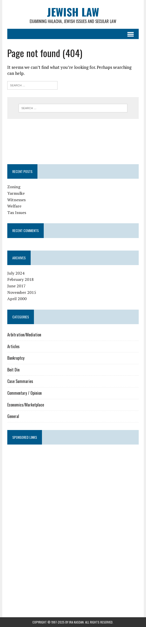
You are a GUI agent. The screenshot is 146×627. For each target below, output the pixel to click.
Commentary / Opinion (24, 393)
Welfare (14, 206)
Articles (13, 346)
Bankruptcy (15, 358)
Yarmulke (16, 193)
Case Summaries (20, 381)
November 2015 (21, 292)
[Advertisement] (35, 140)
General (13, 416)
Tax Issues (16, 212)
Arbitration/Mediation (24, 335)
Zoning (13, 186)
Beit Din (13, 370)
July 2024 (15, 273)
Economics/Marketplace (25, 405)
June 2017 (16, 286)
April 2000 (17, 298)
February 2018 (20, 279)
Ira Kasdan (76, 622)
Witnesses (16, 199)
